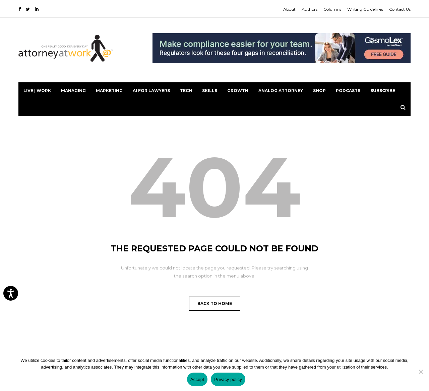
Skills (209, 90)
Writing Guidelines (365, 9)
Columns (332, 9)
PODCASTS (348, 90)
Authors (309, 9)
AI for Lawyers (151, 90)
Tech (186, 90)
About (289, 9)
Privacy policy (228, 379)
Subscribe (382, 90)
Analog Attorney (280, 90)
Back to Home (214, 303)
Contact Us (400, 9)
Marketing (109, 90)
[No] (420, 371)
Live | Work (37, 90)
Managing (73, 90)
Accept (197, 379)
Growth (237, 90)
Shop (319, 90)
